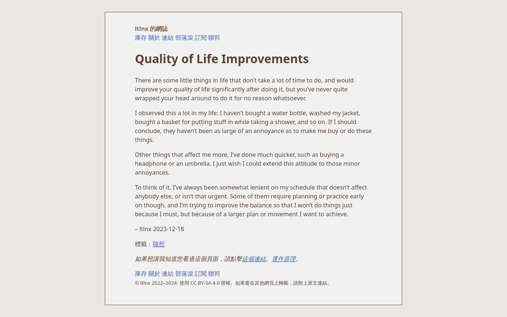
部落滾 (184, 37)
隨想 (159, 244)
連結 (168, 37)
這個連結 (254, 259)
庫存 (141, 37)
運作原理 (284, 259)
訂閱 (201, 37)
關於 (154, 37)
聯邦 (214, 37)
